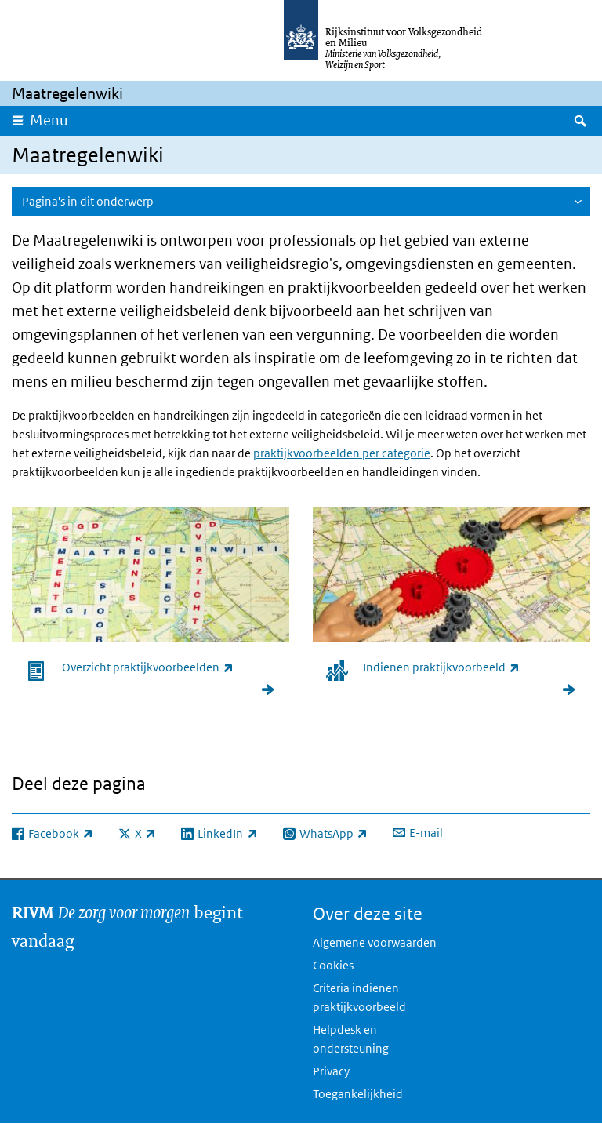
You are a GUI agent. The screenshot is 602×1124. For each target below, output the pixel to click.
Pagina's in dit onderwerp (88, 201)
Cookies (333, 965)
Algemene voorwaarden (375, 942)
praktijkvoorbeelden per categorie (341, 453)
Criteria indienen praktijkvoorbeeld (359, 997)
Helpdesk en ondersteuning (351, 1039)
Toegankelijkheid (358, 1093)
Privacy (331, 1071)
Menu (49, 120)
